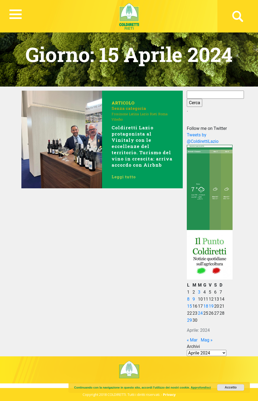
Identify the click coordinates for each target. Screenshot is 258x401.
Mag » (207, 340)
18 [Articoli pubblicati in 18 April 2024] (205, 306)
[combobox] (209, 146)
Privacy (169, 394)
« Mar (192, 340)
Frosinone (120, 114)
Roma (163, 114)
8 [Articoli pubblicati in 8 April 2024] (188, 299)
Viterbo (117, 119)
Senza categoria (129, 108)
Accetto (231, 387)
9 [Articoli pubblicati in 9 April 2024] (193, 299)
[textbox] (209, 146)
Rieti (153, 114)
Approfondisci (201, 387)
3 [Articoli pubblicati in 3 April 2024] (199, 292)
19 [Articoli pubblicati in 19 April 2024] (211, 306)
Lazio (144, 114)
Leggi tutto (124, 176)
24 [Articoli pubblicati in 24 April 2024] (200, 313)
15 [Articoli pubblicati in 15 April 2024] (189, 306)
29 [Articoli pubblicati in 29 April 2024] (189, 320)
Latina (134, 114)
